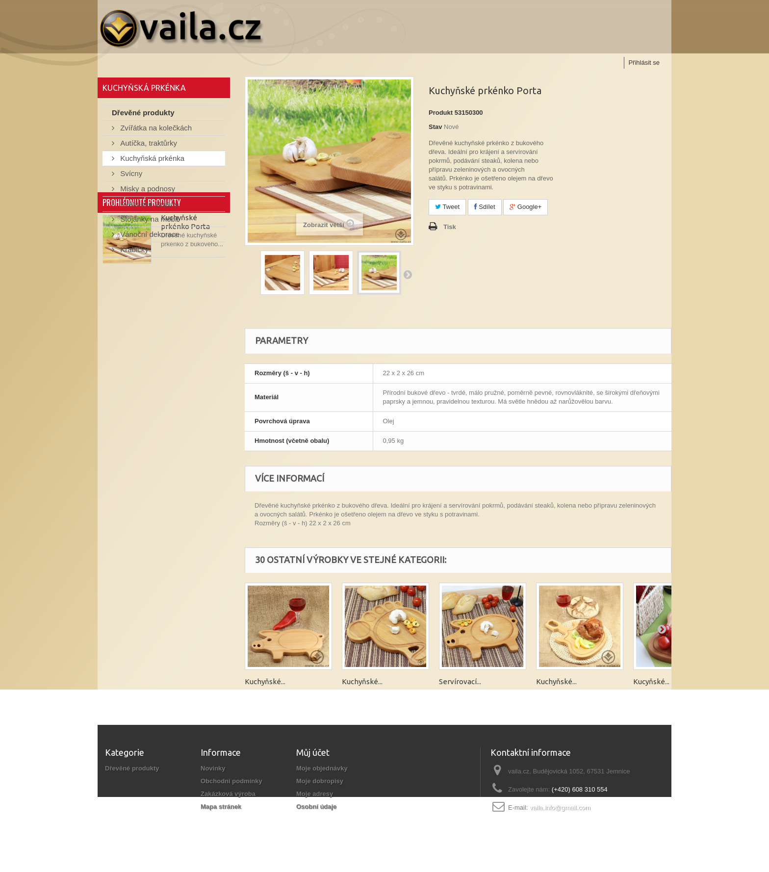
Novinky (213, 768)
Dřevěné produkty (143, 115)
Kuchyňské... (265, 681)
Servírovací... (460, 681)
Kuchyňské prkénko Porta (185, 316)
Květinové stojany (148, 206)
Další (407, 274)
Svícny (130, 176)
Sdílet (484, 206)
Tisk (449, 227)
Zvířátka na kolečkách (155, 130)
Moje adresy (314, 793)
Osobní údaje (316, 806)
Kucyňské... (651, 681)
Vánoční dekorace (148, 236)
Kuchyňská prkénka (151, 160)
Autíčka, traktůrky (147, 145)
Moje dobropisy (319, 781)
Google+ (525, 206)
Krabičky (133, 252)
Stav (435, 126)
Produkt (441, 112)
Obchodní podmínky (231, 781)
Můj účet (313, 752)
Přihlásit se (644, 62)
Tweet (447, 206)
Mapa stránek (221, 806)
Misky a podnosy (146, 191)
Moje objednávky (322, 768)
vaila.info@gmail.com (560, 807)
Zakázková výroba (228, 793)
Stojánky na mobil (148, 221)
